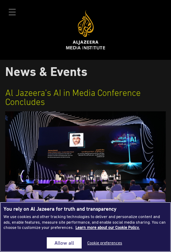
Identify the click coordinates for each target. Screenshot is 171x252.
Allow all (64, 243)
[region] (85, 227)
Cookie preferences (104, 242)
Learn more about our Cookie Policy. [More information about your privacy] (107, 227)
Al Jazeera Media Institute (86, 30)
